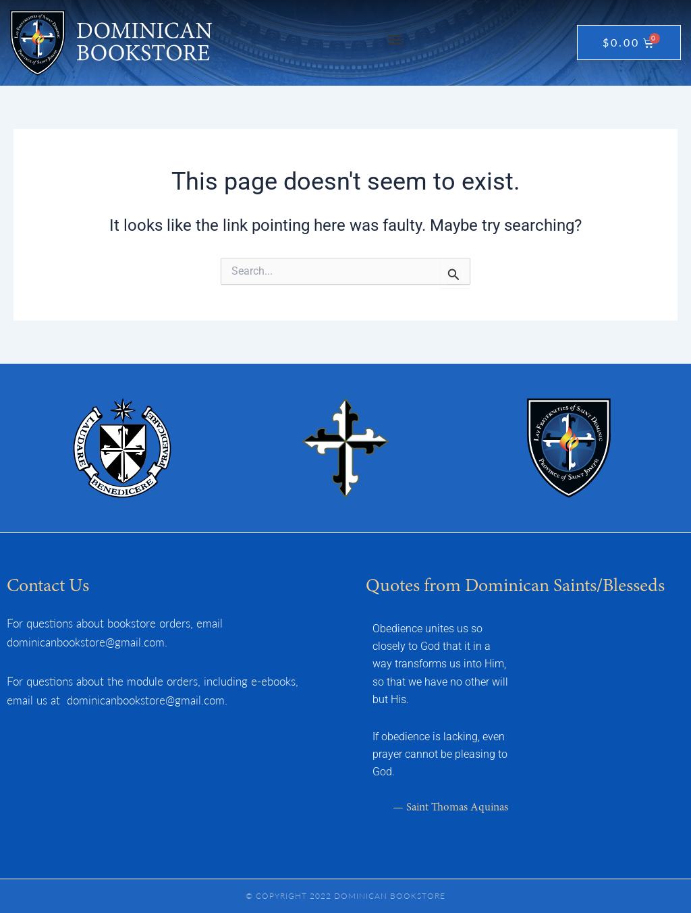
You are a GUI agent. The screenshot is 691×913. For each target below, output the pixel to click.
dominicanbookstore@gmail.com (86, 642)
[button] (395, 39)
